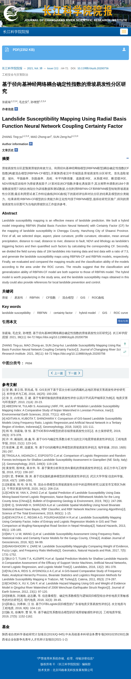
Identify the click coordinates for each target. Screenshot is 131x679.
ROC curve (121, 312)
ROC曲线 (98, 297)
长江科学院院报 (12, 68)
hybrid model (87, 312)
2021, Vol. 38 (34, 68)
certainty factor (63, 312)
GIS (82, 297)
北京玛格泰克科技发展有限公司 (73, 670)
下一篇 (74, 373)
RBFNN (34, 297)
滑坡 (5, 297)
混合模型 (68, 297)
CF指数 (51, 297)
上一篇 (57, 373)
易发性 (18, 297)
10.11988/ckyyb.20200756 (93, 68)
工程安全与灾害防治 (15, 74)
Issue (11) (52, 68)
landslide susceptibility (16, 312)
